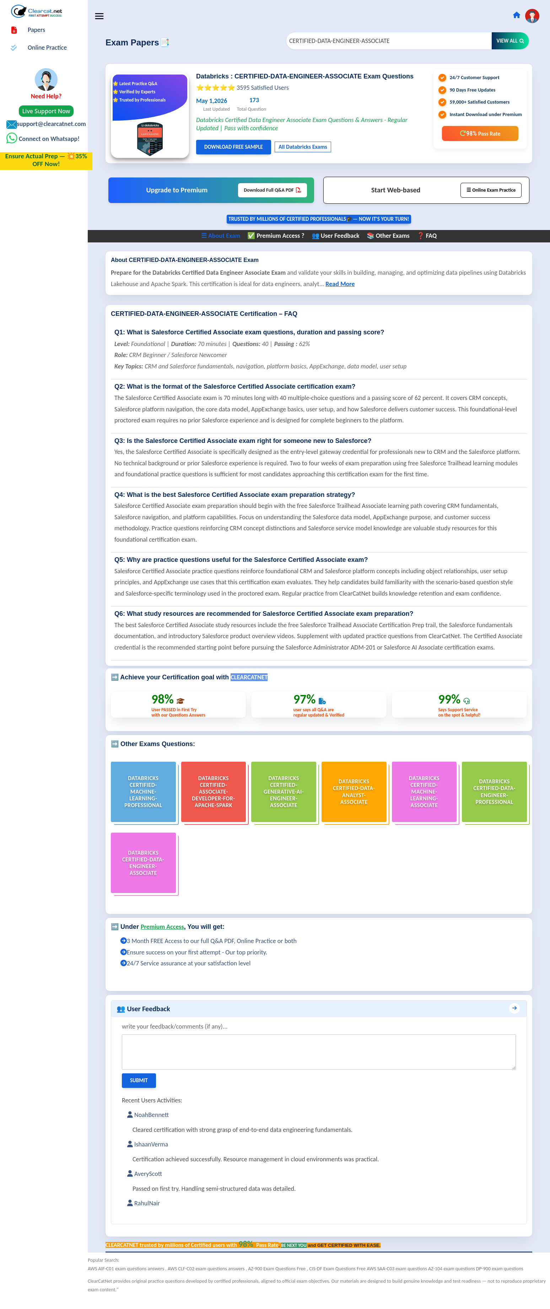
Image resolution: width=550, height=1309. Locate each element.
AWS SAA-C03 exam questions (402, 1280)
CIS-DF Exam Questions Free (342, 1280)
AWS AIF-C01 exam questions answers (131, 1280)
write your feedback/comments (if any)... (179, 1038)
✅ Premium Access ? (278, 236)
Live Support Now (46, 111)
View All (510, 41)
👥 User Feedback (338, 236)
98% (480, 133)
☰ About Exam (223, 236)
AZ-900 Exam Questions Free (282, 1280)
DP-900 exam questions (504, 1280)
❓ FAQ (429, 236)
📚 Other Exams (390, 236)
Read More (373, 284)
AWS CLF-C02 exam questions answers (211, 1280)
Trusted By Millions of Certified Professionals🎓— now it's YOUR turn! (321, 219)
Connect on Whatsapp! (48, 139)
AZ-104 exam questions (457, 1280)
